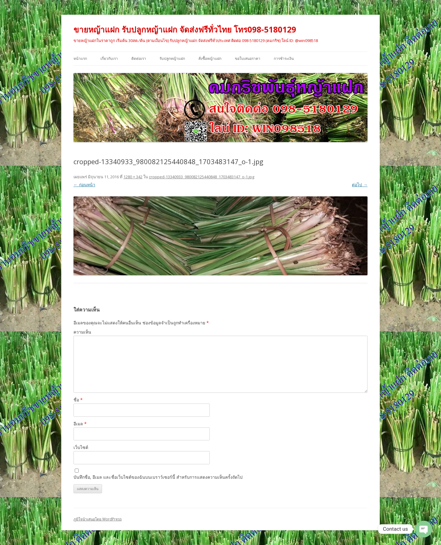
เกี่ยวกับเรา (109, 58)
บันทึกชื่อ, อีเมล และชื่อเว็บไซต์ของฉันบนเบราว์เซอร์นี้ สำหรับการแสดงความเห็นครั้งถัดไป (158, 477)
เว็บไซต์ (81, 447)
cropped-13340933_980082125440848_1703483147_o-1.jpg (201, 177)
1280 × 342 (132, 177)
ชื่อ (78, 400)
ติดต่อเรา (138, 58)
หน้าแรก (80, 58)
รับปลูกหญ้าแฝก (172, 58)
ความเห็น (82, 332)
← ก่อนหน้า (84, 184)
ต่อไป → (360, 184)
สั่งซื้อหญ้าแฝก (209, 58)
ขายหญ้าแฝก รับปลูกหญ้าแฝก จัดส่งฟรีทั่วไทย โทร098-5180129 (185, 29)
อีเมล (80, 424)
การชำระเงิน (284, 58)
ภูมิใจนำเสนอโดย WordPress (98, 519)
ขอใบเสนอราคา (247, 58)
